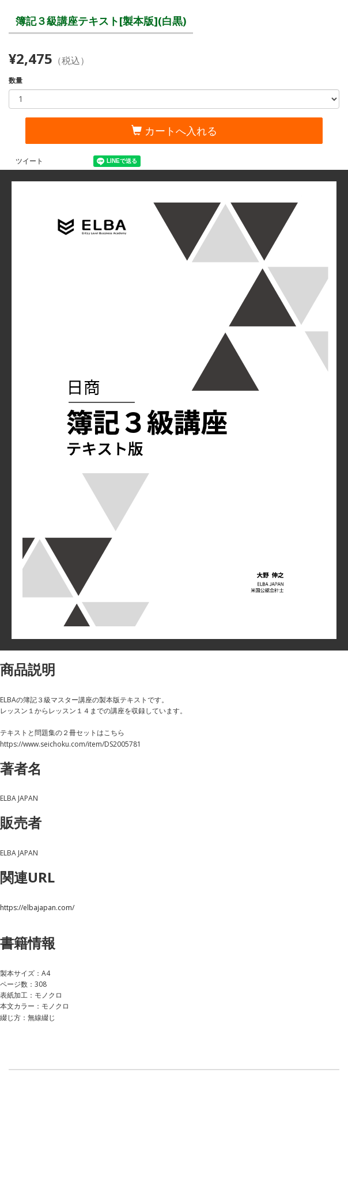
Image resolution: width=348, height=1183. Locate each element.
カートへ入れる (174, 131)
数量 (15, 80)
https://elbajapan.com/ (37, 907)
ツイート (29, 161)
